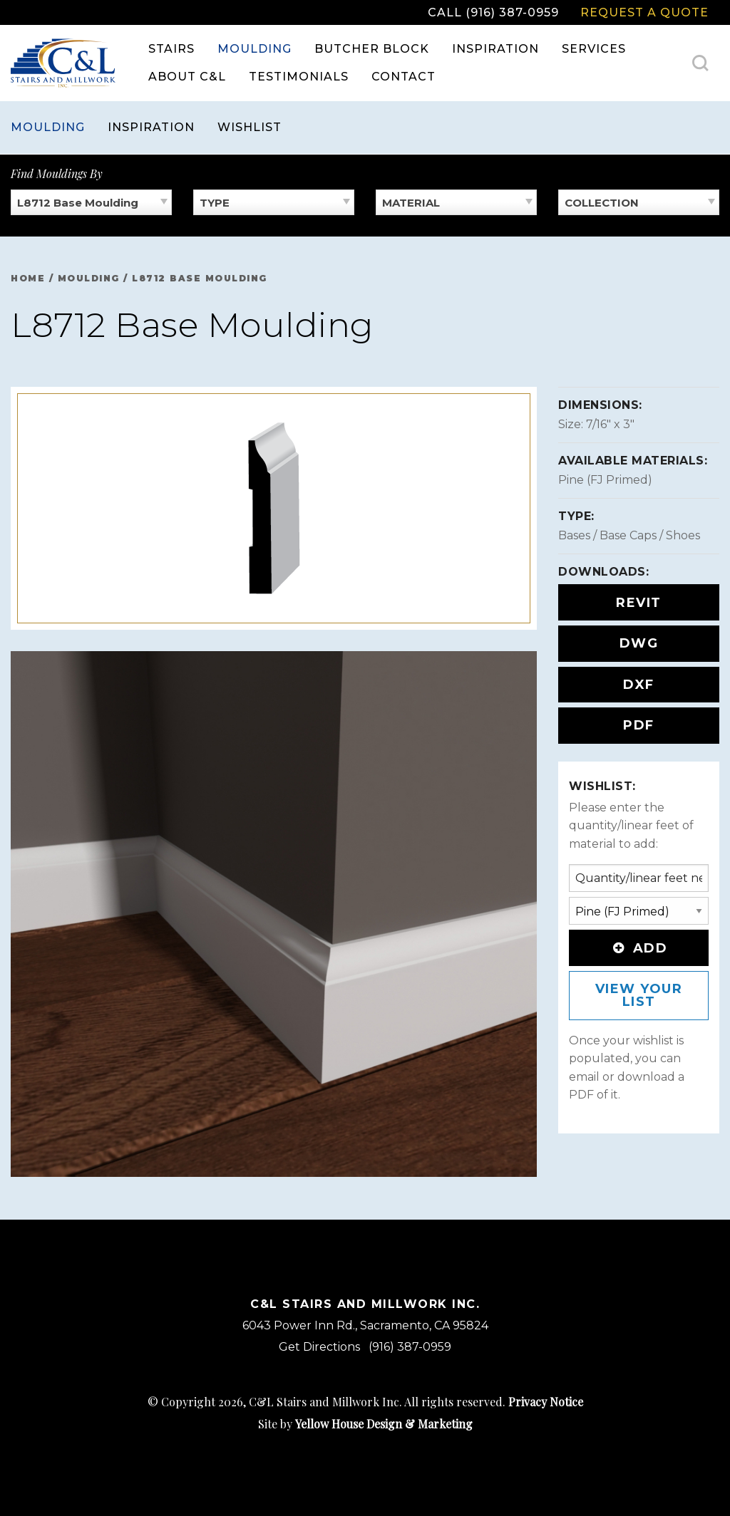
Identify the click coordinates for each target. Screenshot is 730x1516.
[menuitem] (171, 49)
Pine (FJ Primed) (605, 480)
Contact (403, 76)
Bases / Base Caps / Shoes (629, 535)
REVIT (639, 603)
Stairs (171, 49)
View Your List (639, 995)
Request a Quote (644, 12)
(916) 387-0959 (410, 1347)
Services (594, 49)
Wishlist (249, 127)
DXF (638, 684)
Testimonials (299, 76)
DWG (639, 643)
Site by (365, 1423)
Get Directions (319, 1347)
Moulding (254, 49)
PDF (638, 725)
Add (638, 948)
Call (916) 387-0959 (493, 12)
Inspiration (495, 49)
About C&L (187, 76)
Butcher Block (371, 49)
